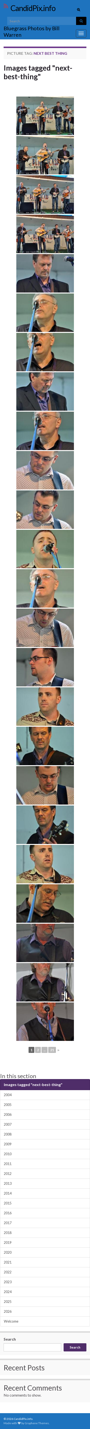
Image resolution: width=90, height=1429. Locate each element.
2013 (8, 1183)
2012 (8, 1174)
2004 (8, 1095)
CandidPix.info (33, 8)
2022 (8, 1272)
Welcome (11, 1321)
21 (52, 1050)
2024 (8, 1292)
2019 (8, 1242)
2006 (8, 1114)
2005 (8, 1105)
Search (10, 1339)
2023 (8, 1282)
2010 (8, 1154)
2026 (8, 1311)
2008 (8, 1134)
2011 (8, 1164)
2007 (8, 1124)
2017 (8, 1223)
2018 (8, 1233)
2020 (8, 1252)
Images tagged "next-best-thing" (38, 72)
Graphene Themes (37, 1423)
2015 (8, 1203)
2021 (8, 1262)
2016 (8, 1213)
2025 (8, 1302)
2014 (8, 1193)
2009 (8, 1144)
